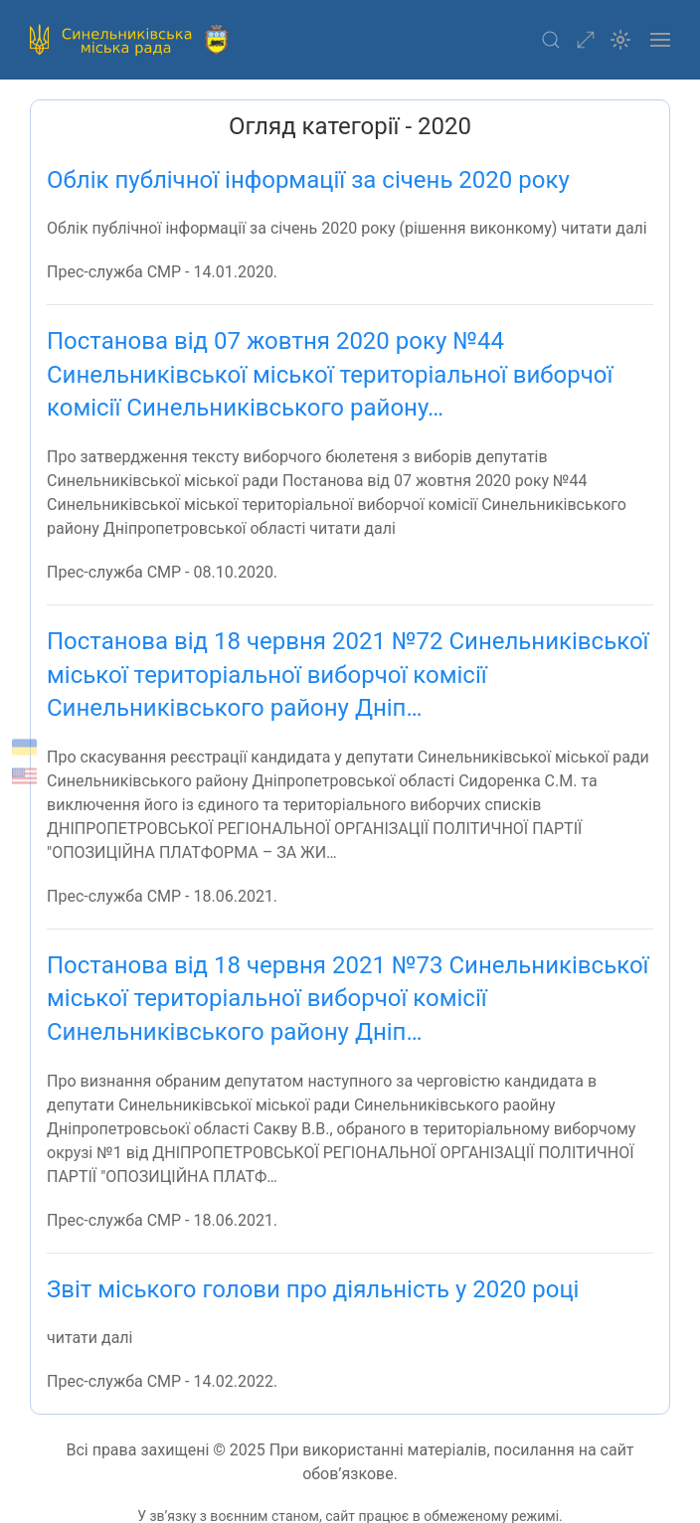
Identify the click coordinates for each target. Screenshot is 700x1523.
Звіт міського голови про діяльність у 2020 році (313, 1289)
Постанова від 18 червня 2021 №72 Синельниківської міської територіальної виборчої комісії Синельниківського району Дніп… (348, 674)
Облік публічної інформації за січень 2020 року (308, 180)
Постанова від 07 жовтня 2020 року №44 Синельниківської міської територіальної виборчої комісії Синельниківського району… (329, 374)
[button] (551, 40)
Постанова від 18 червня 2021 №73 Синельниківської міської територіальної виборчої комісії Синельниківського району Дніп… (348, 998)
